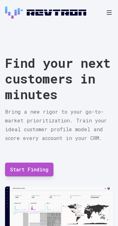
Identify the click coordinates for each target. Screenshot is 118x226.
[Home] (45, 12)
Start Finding (29, 169)
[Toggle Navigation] (109, 13)
